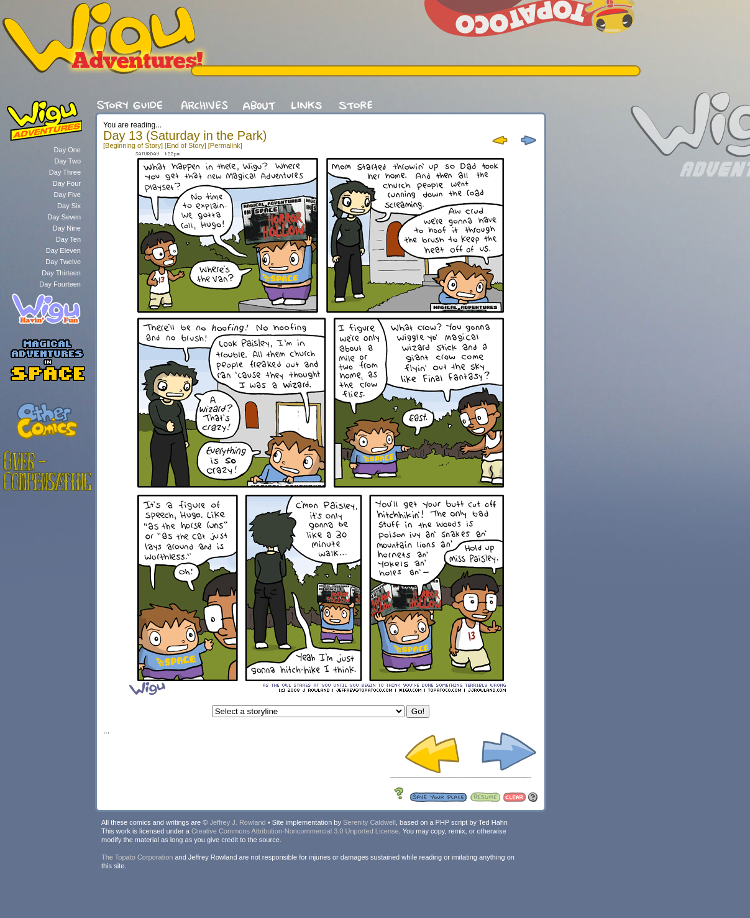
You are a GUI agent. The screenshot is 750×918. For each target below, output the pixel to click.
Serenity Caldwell (369, 822)
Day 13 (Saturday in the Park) (185, 135)
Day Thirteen (61, 273)
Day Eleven (63, 250)
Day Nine (67, 228)
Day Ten (68, 239)
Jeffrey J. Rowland (237, 822)
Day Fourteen (60, 284)
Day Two (67, 161)
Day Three (65, 172)
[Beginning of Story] (133, 145)
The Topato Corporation (137, 857)
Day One (67, 150)
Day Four (67, 183)
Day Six (69, 205)
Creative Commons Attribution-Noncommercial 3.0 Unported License (295, 831)
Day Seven (64, 217)
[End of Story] (185, 145)
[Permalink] (225, 145)
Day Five (67, 194)
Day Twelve (63, 261)
